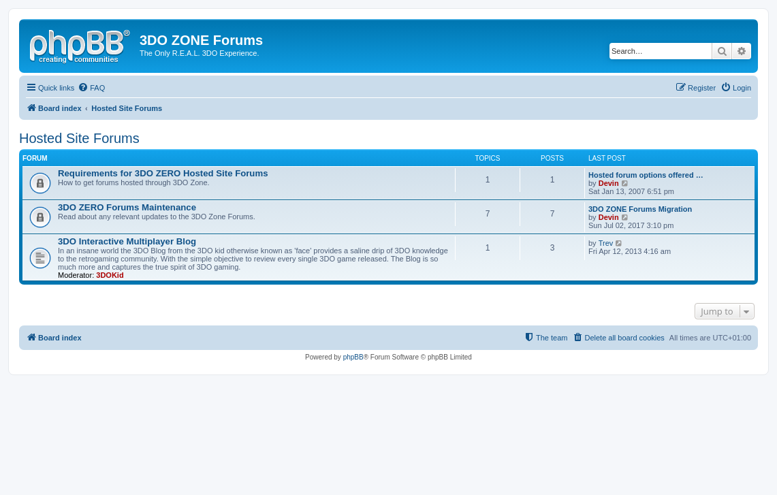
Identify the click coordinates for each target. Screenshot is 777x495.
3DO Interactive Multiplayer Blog (127, 241)
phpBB (353, 357)
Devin (609, 183)
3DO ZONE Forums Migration (640, 209)
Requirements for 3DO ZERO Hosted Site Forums (163, 173)
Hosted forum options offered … (645, 175)
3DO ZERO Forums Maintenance (127, 207)
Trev (606, 243)
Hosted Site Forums (79, 138)
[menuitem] (91, 88)
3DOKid (109, 275)
